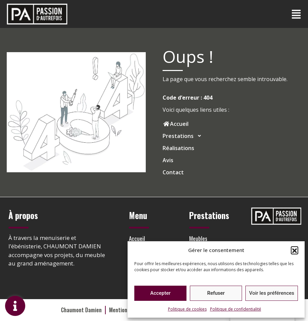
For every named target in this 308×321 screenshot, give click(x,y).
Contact (173, 172)
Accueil (137, 238)
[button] (294, 250)
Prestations (184, 136)
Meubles (198, 238)
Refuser (216, 293)
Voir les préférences (271, 293)
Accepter (160, 293)
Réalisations (178, 148)
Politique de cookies (187, 309)
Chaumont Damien (81, 310)
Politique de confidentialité (235, 309)
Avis (168, 160)
